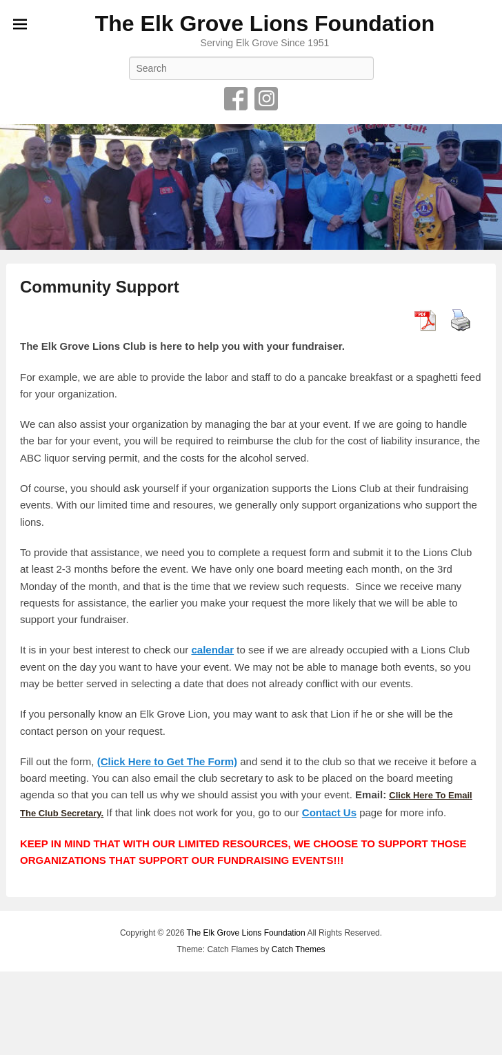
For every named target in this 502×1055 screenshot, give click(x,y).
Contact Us (329, 812)
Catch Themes (298, 949)
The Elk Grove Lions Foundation (264, 23)
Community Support (99, 286)
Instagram (266, 98)
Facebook (236, 98)
